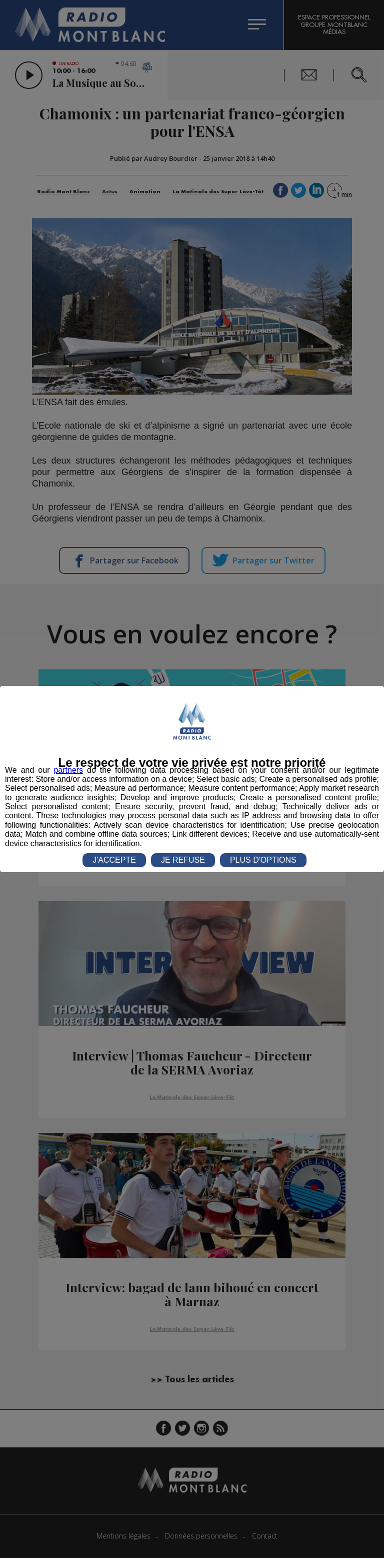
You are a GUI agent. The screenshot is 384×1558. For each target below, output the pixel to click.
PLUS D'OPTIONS (263, 860)
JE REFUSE (183, 860)
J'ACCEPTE (114, 860)
